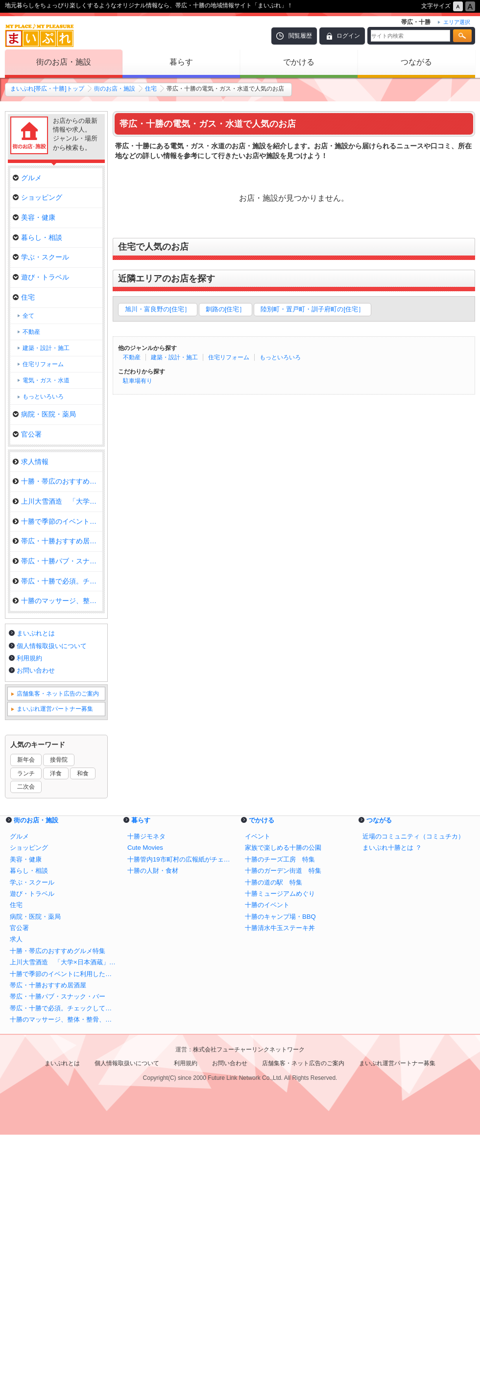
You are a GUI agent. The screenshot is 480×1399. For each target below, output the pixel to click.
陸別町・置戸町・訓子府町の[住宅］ (312, 309)
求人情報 (30, 462)
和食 (83, 1037)
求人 (16, 1203)
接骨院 (59, 1024)
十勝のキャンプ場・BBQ (280, 1181)
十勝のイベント (267, 1169)
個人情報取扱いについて (52, 910)
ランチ (26, 1037)
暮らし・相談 (37, 237)
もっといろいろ (280, 357)
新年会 (26, 1024)
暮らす (181, 62)
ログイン (348, 35)
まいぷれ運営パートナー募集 (55, 973)
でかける (298, 62)
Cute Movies (145, 1112)
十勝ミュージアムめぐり (280, 1158)
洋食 (56, 1037)
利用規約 (29, 922)
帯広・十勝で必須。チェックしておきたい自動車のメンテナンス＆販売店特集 (64, 1272)
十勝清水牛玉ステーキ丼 (280, 1192)
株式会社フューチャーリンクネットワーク (249, 1313)
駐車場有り (137, 380)
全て (28, 316)
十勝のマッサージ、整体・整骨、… (57, 601)
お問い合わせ (36, 934)
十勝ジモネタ (146, 1100)
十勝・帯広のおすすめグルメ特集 (57, 481)
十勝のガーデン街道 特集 (283, 1135)
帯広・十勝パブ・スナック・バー (57, 561)
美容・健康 (34, 217)
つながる (416, 62)
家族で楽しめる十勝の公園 (283, 1112)
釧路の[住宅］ (226, 309)
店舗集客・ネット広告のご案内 (58, 958)
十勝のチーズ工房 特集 (280, 1123)
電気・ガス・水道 (46, 380)
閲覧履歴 (300, 35)
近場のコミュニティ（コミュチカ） (413, 1100)
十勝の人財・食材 (152, 1135)
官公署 (27, 434)
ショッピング (37, 197)
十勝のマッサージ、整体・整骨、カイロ (64, 1283)
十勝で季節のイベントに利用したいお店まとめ (64, 1238)
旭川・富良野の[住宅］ (158, 309)
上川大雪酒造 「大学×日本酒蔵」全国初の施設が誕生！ (64, 1226)
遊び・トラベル (41, 277)
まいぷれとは (36, 897)
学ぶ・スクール (41, 257)
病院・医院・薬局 (44, 414)
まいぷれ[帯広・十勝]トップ (47, 88)
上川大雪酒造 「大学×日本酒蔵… (57, 501)
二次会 (26, 1051)
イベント (257, 1100)
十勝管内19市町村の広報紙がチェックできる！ (181, 1123)
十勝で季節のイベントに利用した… (57, 521)
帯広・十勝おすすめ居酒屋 (57, 541)
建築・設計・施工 (174, 357)
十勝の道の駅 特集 (273, 1146)
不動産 (132, 357)
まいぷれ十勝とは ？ (392, 1112)
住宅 (151, 88)
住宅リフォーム (228, 357)
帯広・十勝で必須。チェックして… (57, 581)
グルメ (27, 178)
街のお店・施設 (63, 62)
